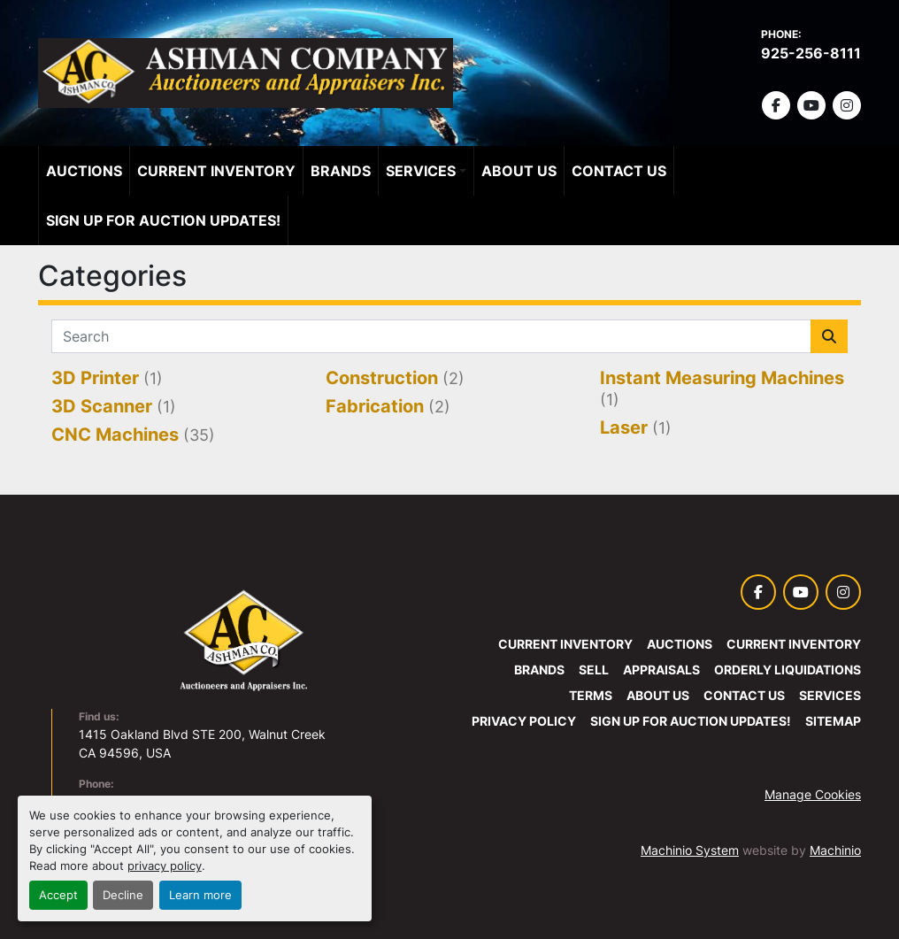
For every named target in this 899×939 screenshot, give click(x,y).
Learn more (200, 895)
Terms (590, 695)
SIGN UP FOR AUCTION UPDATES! (163, 220)
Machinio (835, 850)
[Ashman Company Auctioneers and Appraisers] (244, 640)
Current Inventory (216, 171)
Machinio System (690, 850)
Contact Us (619, 171)
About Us (519, 171)
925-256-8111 (811, 53)
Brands (341, 171)
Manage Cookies (813, 794)
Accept (58, 895)
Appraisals (661, 669)
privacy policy (164, 866)
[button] (426, 171)
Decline (123, 895)
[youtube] (811, 105)
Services (421, 171)
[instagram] (847, 105)
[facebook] (776, 105)
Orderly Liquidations (787, 669)
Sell (594, 669)
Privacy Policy (524, 720)
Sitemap (833, 720)
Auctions (84, 171)
